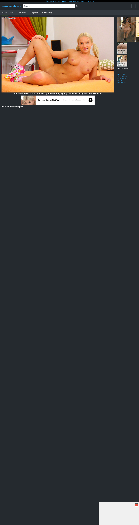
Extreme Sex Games (87, 1)
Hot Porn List (62, 1)
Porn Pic (120, 80)
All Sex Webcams (50, 1)
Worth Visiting (46, 13)
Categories (34, 13)
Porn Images (121, 82)
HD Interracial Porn (123, 78)
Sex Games (22, 13)
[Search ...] (49, 6)
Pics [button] (12, 13)
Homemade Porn (73, 1)
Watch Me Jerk (122, 76)
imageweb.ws (11, 6)
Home (4, 13)
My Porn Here (121, 74)
